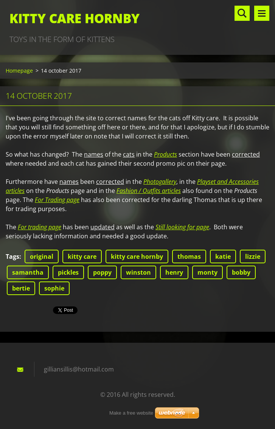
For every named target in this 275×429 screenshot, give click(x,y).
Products (165, 154)
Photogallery (159, 181)
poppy (102, 272)
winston (138, 272)
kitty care (82, 256)
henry (174, 272)
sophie (54, 288)
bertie (21, 288)
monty (207, 272)
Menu (261, 13)
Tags (12, 256)
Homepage (19, 70)
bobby (241, 272)
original (41, 256)
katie (223, 256)
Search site (242, 13)
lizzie (252, 256)
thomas (189, 256)
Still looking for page (182, 227)
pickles (68, 272)
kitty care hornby (137, 256)
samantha (28, 272)
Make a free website (131, 413)
